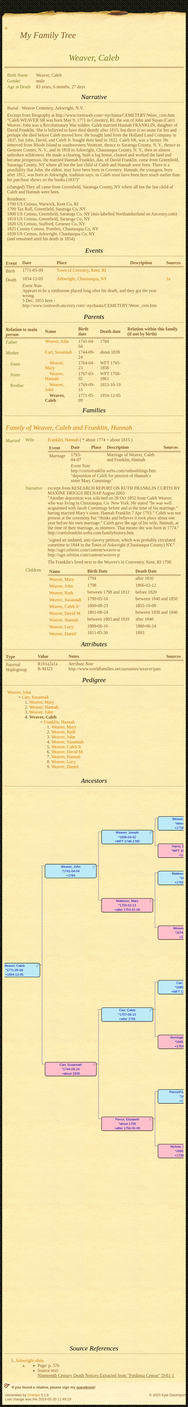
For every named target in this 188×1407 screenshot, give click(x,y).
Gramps (33, 1395)
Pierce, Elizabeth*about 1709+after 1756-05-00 (127, 1123)
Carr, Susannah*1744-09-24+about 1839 (71, 1069)
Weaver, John (57, 341)
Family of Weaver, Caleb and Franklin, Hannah (69, 427)
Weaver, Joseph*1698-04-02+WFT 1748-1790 (127, 837)
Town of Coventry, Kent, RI (81, 270)
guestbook (85, 1387)
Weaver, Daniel (62, 633)
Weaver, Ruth (61, 593)
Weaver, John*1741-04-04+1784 (71, 871)
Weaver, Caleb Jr (64, 606)
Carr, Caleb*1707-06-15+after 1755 (127, 1014)
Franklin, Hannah (63, 439)
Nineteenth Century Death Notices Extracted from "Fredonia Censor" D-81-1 (106, 1375)
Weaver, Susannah (65, 599)
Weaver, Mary (54, 365)
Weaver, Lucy (61, 626)
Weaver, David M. (65, 613)
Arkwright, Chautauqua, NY (82, 278)
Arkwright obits (29, 1360)
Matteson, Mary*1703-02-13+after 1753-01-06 (127, 905)
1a (168, 278)
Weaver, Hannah (54, 376)
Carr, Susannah (58, 352)
